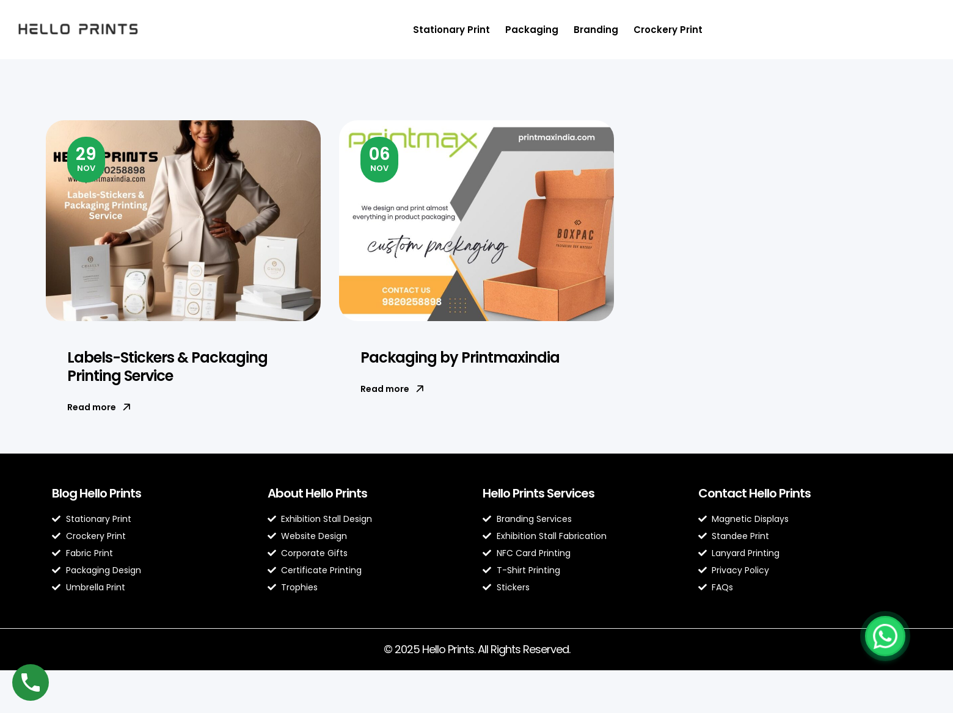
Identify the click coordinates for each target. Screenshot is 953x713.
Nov (86, 158)
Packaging (531, 29)
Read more (99, 407)
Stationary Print (451, 29)
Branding (596, 29)
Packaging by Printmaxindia (460, 357)
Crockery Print (668, 29)
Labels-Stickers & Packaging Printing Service (167, 366)
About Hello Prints (317, 493)
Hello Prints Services (538, 493)
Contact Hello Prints (754, 493)
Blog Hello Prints (96, 493)
